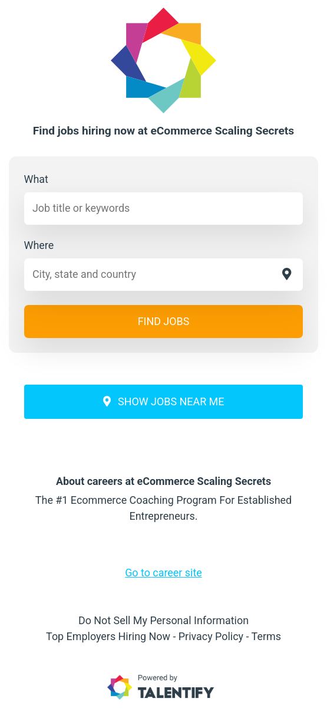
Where (39, 245)
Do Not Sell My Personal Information (163, 620)
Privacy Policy (211, 636)
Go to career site (163, 572)
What (36, 179)
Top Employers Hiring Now (108, 636)
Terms (266, 636)
